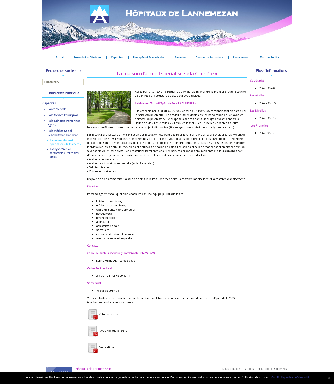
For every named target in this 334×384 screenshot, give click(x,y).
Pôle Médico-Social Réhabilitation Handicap (63, 133)
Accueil (60, 57)
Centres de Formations (209, 57)
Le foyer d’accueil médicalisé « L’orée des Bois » (64, 153)
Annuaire (180, 57)
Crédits (249, 369)
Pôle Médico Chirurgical (63, 115)
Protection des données (272, 369)
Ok (273, 377)
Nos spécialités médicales (148, 57)
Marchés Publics (269, 57)
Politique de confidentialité (293, 377)
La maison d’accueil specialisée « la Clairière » (65, 142)
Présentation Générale (87, 57)
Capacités (117, 57)
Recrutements (241, 57)
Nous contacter (231, 369)
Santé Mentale (57, 109)
